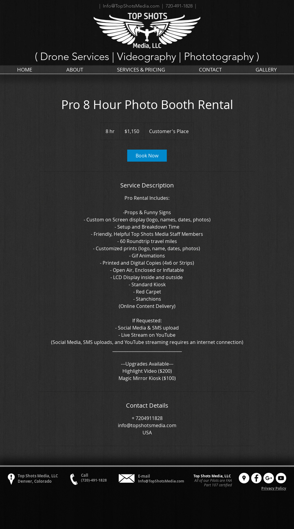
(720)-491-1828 (94, 480)
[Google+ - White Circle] (268, 478)
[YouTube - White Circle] (281, 478)
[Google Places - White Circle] (244, 478)
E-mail (144, 476)
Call (84, 475)
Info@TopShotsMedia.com (161, 481)
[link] (147, 156)
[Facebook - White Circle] (256, 478)
